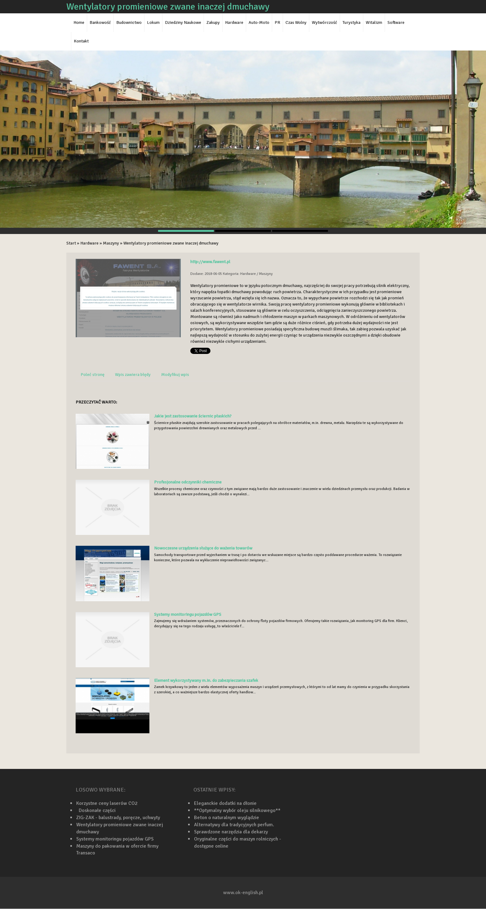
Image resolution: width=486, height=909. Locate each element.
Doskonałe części (96, 810)
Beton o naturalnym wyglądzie (226, 817)
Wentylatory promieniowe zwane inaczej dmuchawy (171, 243)
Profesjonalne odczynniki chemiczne (188, 482)
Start (71, 243)
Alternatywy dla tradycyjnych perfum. (234, 825)
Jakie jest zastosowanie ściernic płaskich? (193, 416)
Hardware (89, 243)
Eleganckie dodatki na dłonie (225, 803)
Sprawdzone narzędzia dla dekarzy (231, 832)
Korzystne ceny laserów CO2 (107, 803)
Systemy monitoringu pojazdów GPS (187, 614)
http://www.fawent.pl (210, 261)
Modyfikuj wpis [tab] (175, 374)
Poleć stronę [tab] (92, 374)
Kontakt (81, 41)
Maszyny (111, 243)
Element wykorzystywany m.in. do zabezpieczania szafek (206, 680)
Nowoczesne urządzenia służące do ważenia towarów (203, 548)
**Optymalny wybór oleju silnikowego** (237, 810)
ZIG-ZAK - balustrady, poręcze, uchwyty (118, 817)
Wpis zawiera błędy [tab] (133, 374)
